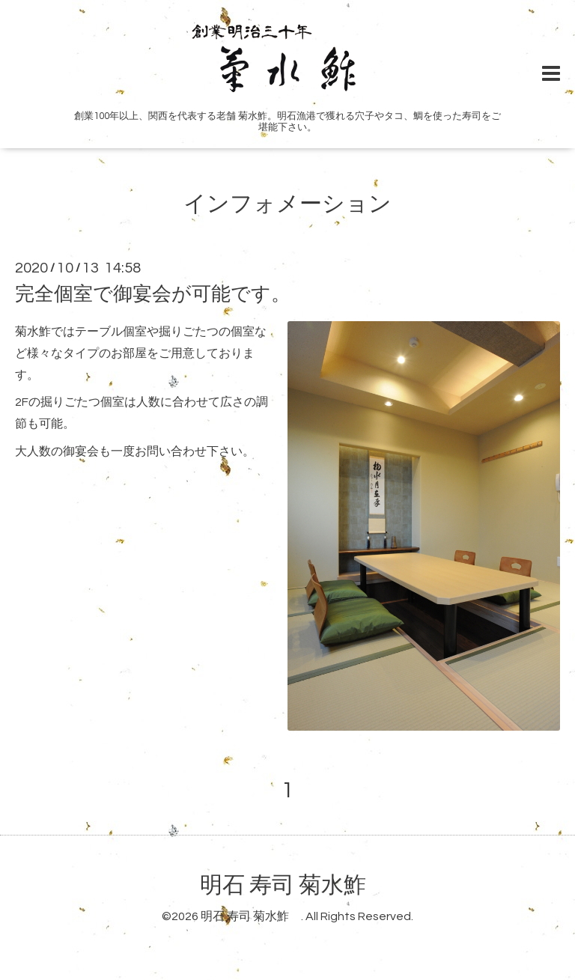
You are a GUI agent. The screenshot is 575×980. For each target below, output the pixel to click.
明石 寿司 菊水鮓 (294, 885)
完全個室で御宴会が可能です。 (152, 294)
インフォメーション (287, 204)
